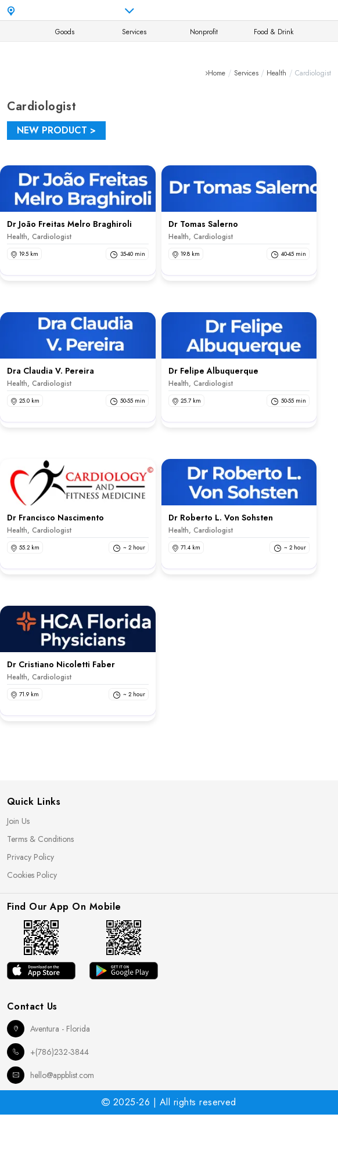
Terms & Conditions (40, 839)
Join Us (18, 821)
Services (134, 32)
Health (276, 73)
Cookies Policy (32, 875)
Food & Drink (273, 32)
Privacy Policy (30, 857)
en (239, 10)
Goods (64, 32)
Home (216, 73)
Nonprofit (204, 32)
